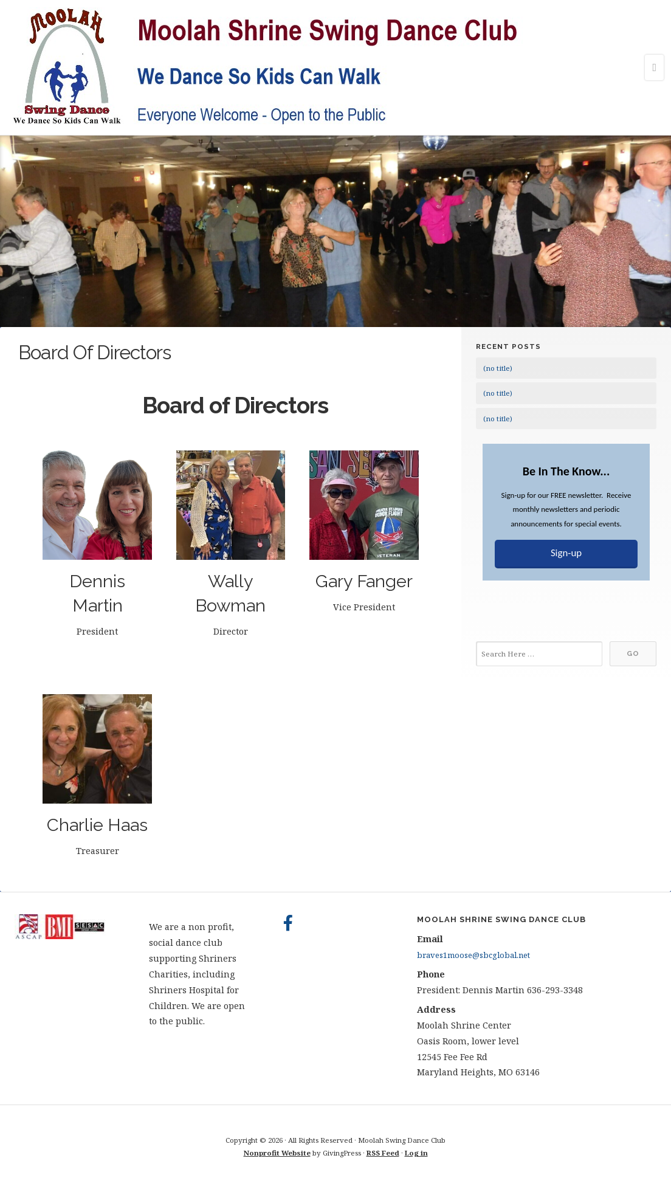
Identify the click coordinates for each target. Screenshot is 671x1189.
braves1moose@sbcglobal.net (473, 954)
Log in (416, 1152)
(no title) (497, 368)
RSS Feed (382, 1152)
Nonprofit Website (277, 1152)
